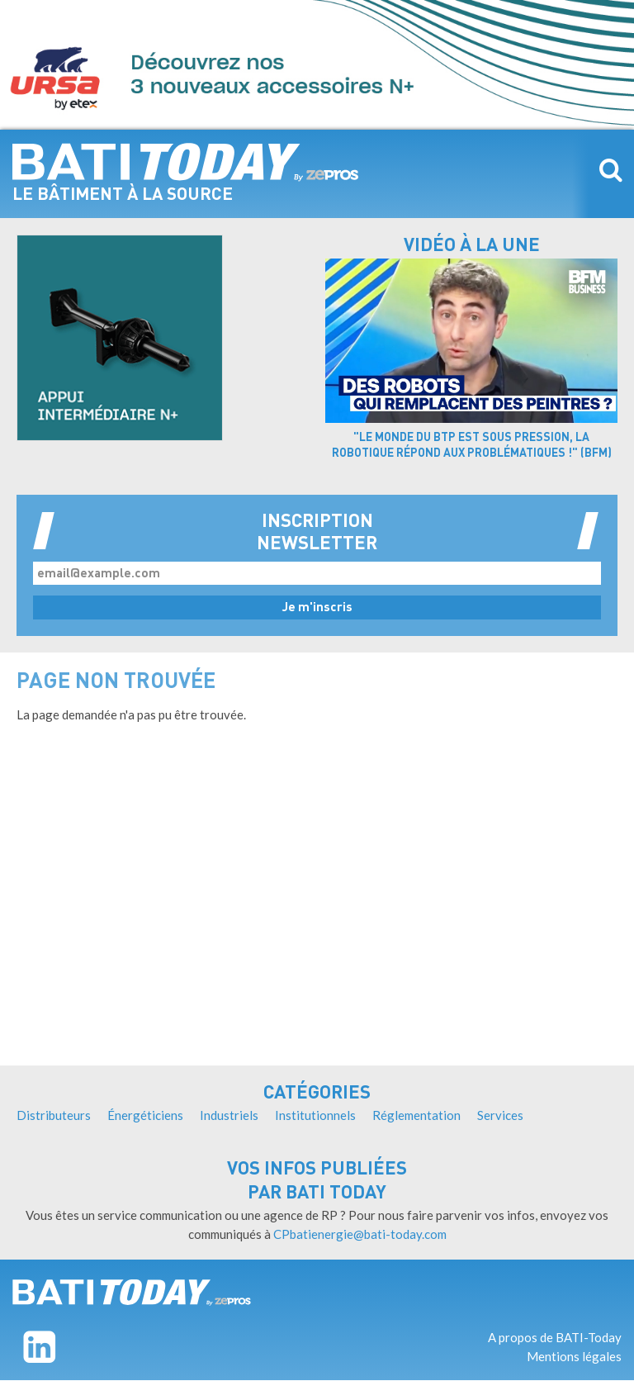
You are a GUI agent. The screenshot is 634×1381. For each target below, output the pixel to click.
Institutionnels (315, 1115)
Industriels (229, 1115)
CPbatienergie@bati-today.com (360, 1234)
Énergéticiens (145, 1115)
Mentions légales (574, 1356)
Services (500, 1115)
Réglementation (416, 1115)
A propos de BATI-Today (555, 1337)
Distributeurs (54, 1115)
